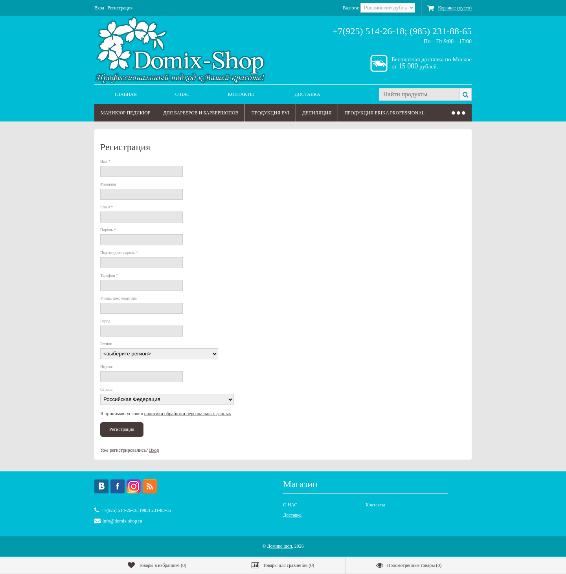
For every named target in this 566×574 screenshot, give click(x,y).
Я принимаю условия (165, 413)
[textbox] (419, 94)
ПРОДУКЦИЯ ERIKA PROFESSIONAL (384, 113)
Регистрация (120, 8)
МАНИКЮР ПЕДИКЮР (126, 113)
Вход (99, 8)
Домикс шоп (279, 546)
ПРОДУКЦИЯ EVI (270, 113)
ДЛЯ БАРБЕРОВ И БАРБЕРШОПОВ (201, 113)
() (157, 565)
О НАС (182, 94)
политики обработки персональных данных (187, 413)
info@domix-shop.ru (122, 521)
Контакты (241, 94)
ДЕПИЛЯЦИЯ (316, 113)
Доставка (307, 94)
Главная (126, 94)
